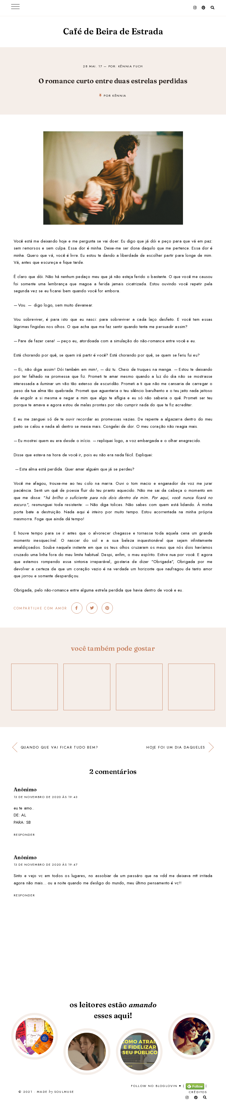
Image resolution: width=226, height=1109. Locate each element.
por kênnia (115, 95)
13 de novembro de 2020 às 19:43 (46, 797)
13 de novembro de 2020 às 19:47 (46, 864)
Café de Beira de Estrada (113, 31)
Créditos (198, 1092)
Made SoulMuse (55, 1091)
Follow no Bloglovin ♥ (156, 1086)
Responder (24, 834)
